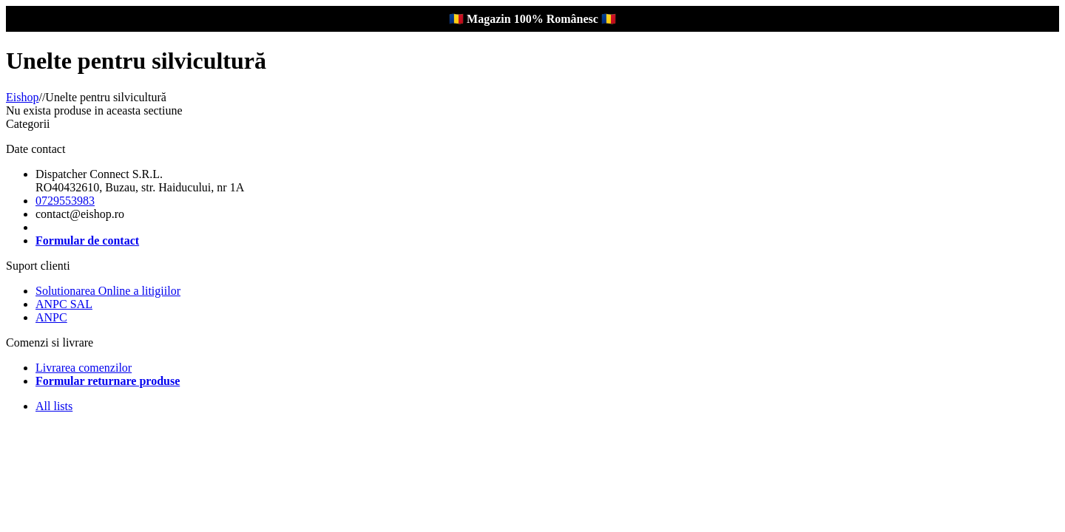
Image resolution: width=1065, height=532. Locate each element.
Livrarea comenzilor (84, 367)
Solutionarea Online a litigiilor (108, 290)
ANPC (51, 317)
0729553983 (65, 200)
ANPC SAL (64, 304)
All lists (54, 406)
